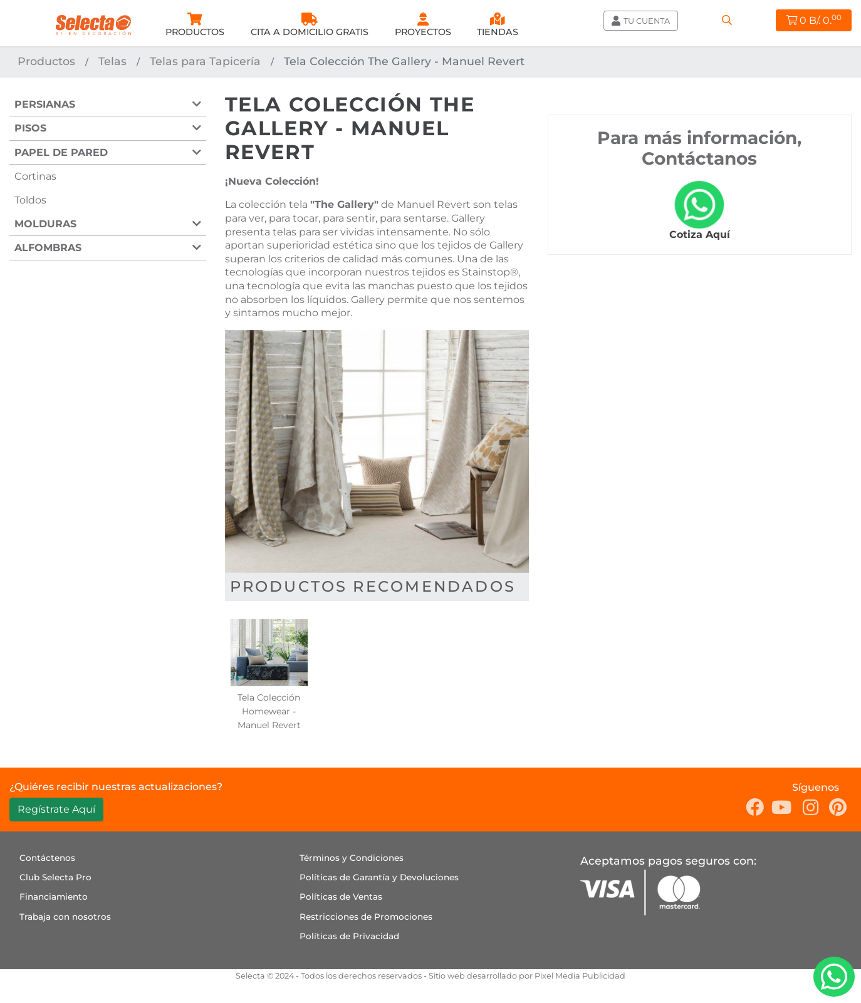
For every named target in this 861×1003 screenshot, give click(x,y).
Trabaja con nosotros (65, 917)
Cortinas (35, 176)
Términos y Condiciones (352, 858)
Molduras (45, 224)
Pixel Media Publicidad (580, 975)
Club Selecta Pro (55, 877)
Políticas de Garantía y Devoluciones (379, 877)
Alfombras (47, 248)
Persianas (44, 104)
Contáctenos (47, 858)
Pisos (30, 128)
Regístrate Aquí (56, 809)
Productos (46, 61)
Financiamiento (53, 897)
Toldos (30, 200)
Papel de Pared (61, 152)
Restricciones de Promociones (366, 917)
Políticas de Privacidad (349, 936)
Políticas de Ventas (341, 897)
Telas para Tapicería (205, 61)
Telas (112, 61)
